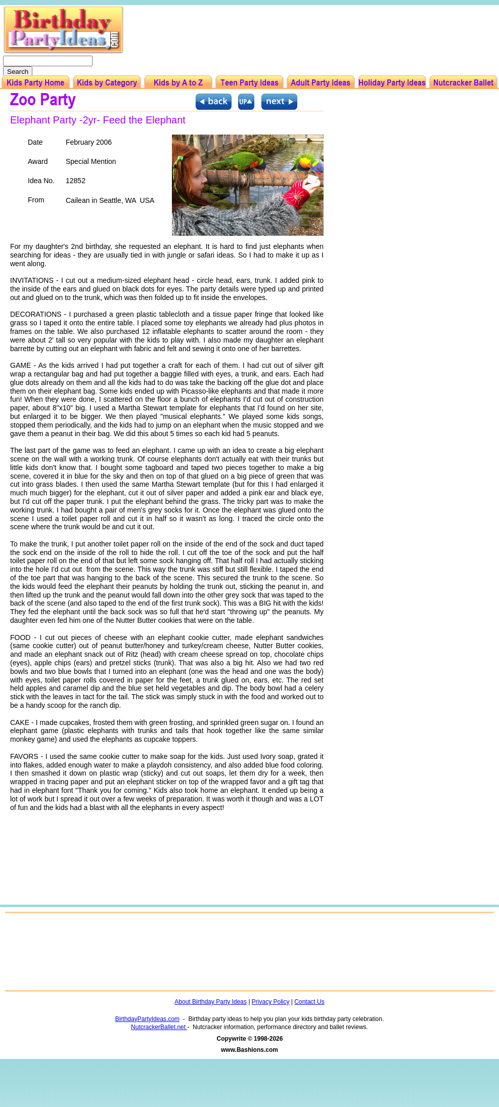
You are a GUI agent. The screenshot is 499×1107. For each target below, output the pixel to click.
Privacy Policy (271, 1001)
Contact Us (309, 1001)
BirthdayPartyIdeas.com (147, 1019)
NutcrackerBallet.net (159, 1027)
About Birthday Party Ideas (210, 1001)
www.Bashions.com (249, 1049)
